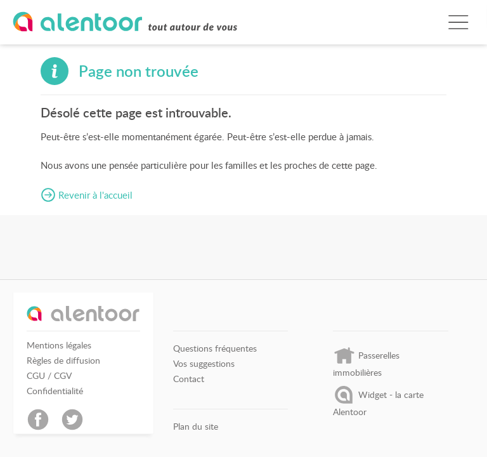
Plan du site (195, 426)
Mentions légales (59, 345)
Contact (188, 378)
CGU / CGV (49, 375)
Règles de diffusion (63, 360)
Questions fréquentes (215, 348)
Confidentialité (55, 391)
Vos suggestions (204, 363)
